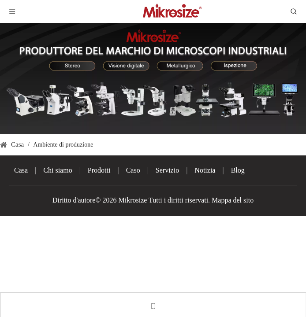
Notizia (204, 170)
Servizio (167, 170)
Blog (238, 170)
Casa (21, 170)
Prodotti (99, 170)
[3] (153, 78)
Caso (133, 170)
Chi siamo (57, 170)
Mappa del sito (233, 200)
